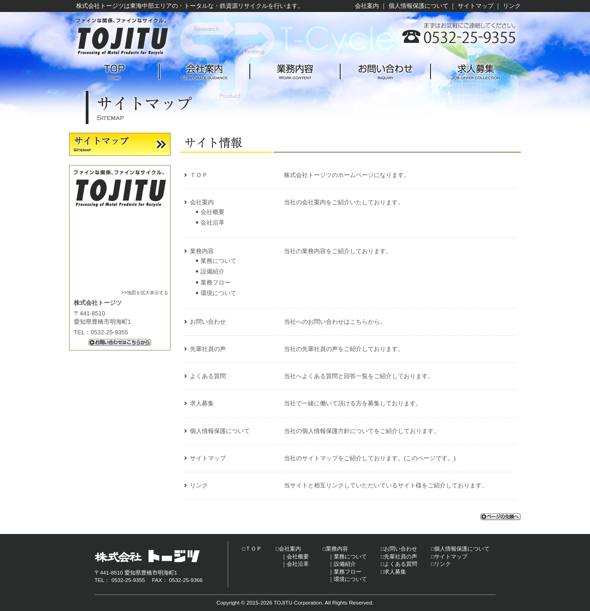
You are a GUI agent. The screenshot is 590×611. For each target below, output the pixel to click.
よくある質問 (208, 376)
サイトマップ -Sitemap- (120, 144)
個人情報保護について (418, 5)
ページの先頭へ (500, 516)
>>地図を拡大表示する (144, 292)
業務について (218, 260)
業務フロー (215, 282)
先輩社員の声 (208, 348)
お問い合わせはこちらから (119, 342)
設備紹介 (212, 271)
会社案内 (367, 5)
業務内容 (202, 251)
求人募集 (202, 403)
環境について (218, 293)
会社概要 (212, 211)
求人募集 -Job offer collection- (476, 71)
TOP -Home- (114, 71)
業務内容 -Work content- (295, 71)
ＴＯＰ (199, 175)
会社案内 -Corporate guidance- (204, 71)
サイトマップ (476, 5)
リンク (512, 5)
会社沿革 (212, 222)
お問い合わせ (208, 321)
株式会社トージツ (122, 36)
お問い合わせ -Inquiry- (385, 71)
